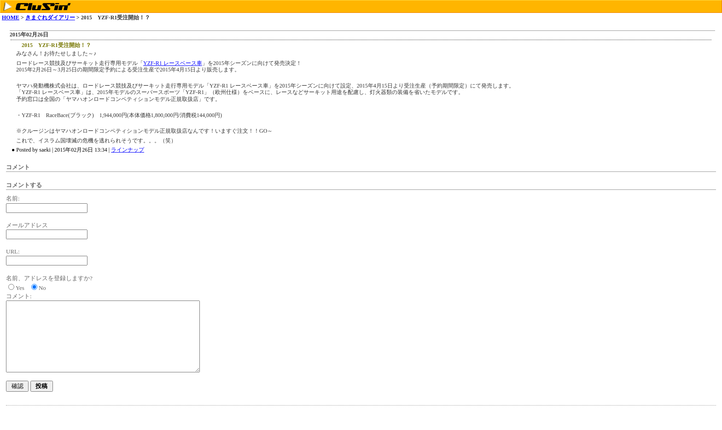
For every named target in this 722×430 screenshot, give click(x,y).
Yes (20, 287)
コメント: (19, 296)
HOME (10, 17)
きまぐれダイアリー (50, 17)
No (42, 287)
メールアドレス (27, 225)
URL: (13, 251)
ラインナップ (127, 150)
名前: (13, 198)
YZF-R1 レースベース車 (172, 63)
